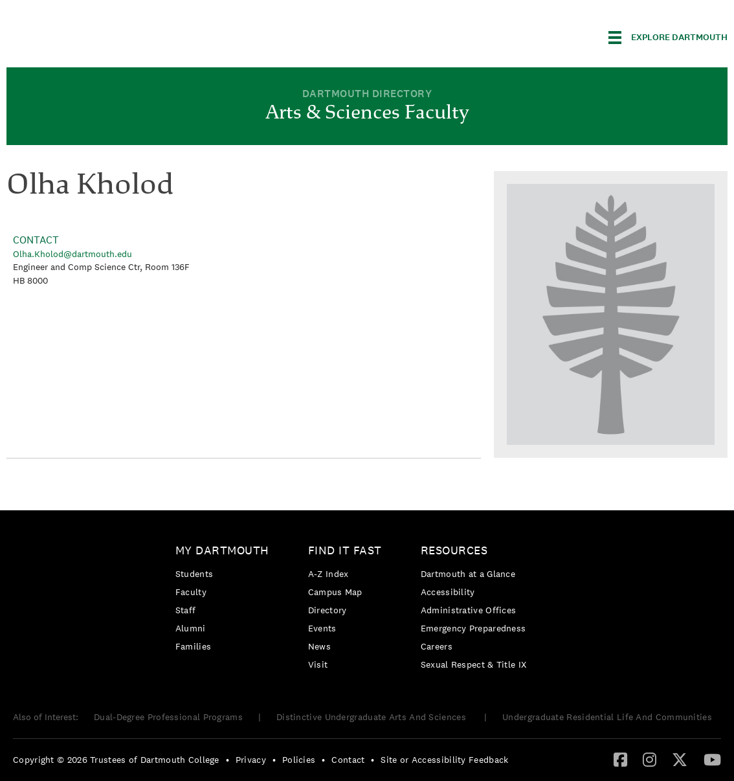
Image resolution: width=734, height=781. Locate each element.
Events (322, 628)
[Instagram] (649, 759)
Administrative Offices (469, 610)
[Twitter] (679, 759)
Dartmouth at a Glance (468, 574)
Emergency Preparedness (473, 628)
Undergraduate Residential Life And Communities (607, 717)
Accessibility (448, 592)
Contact (347, 759)
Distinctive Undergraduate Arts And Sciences (372, 717)
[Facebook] (620, 759)
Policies (298, 759)
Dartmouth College (108, 35)
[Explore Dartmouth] (668, 37)
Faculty (190, 592)
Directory (327, 610)
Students (194, 574)
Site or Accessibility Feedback (444, 759)
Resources (454, 550)
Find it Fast (345, 550)
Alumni (190, 628)
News (319, 646)
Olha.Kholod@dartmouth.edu (72, 254)
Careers (436, 646)
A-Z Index (328, 574)
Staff (185, 610)
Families (193, 646)
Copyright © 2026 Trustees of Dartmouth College (116, 759)
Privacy (251, 759)
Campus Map (335, 592)
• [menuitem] (227, 759)
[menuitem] (225, 601)
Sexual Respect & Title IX (474, 664)
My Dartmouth (222, 550)
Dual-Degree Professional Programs (168, 717)
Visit (318, 664)
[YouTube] (712, 759)
